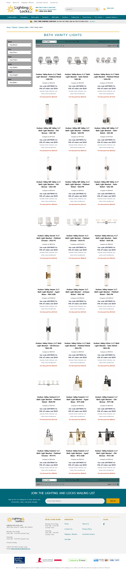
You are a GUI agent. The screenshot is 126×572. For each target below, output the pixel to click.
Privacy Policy (87, 529)
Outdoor (66, 17)
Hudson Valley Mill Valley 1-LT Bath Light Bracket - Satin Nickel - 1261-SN (106, 130)
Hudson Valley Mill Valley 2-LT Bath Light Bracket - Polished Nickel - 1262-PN (77, 184)
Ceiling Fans (76, 17)
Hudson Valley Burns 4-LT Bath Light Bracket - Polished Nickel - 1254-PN (106, 77)
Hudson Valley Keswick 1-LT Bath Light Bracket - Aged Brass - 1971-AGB (77, 399)
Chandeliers (25, 17)
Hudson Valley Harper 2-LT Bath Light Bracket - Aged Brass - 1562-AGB (48, 292)
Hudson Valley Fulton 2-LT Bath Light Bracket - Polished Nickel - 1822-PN (77, 345)
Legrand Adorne (112, 17)
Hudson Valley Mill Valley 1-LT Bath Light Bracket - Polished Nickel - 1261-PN (77, 130)
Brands (15, 27)
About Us (16, 3)
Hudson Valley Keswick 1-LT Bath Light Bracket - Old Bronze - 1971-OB (106, 399)
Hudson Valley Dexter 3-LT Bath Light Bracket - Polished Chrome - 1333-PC (49, 238)
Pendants (46, 17)
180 (84, 41)
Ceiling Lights (12, 17)
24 (78, 41)
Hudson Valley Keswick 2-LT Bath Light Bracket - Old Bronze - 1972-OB (106, 453)
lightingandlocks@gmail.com (20, 549)
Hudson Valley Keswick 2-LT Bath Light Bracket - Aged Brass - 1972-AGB (77, 453)
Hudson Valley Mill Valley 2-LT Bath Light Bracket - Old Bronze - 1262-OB (48, 184)
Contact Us (54, 3)
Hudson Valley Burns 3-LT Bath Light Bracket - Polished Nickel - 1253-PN (48, 77)
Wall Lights (56, 17)
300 (88, 41)
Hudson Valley (24, 27)
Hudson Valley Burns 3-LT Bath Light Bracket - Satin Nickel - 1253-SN (77, 77)
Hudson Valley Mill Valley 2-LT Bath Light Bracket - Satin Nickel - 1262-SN (106, 184)
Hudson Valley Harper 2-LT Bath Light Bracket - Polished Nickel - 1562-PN (106, 292)
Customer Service (42, 3)
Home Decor (88, 17)
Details (93, 21)
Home (8, 3)
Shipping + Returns (27, 3)
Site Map (68, 539)
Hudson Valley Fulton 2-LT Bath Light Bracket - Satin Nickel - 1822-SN (106, 345)
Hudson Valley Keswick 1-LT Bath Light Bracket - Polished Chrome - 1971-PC (49, 453)
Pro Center (99, 17)
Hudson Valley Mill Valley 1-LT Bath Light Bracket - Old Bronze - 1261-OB (49, 130)
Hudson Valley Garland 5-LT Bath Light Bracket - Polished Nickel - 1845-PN (49, 399)
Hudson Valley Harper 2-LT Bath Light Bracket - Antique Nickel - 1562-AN (77, 292)
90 (81, 41)
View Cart (109, 8)
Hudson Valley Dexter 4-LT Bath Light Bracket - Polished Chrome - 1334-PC (77, 238)
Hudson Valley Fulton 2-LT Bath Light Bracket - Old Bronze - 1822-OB (48, 345)
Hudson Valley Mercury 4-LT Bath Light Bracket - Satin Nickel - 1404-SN (106, 238)
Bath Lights (36, 17)
